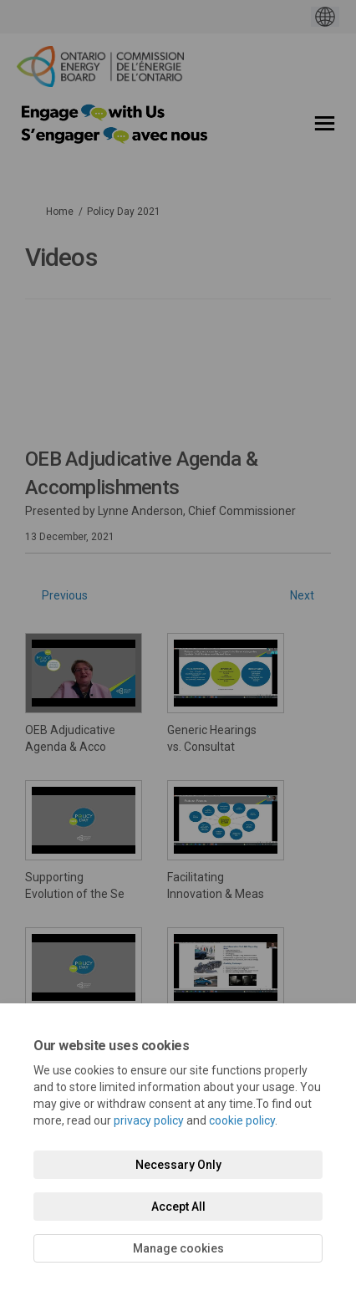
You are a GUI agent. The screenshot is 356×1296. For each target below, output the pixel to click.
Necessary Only (178, 1164)
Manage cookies (178, 1248)
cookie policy (242, 1120)
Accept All (178, 1206)
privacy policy (149, 1120)
